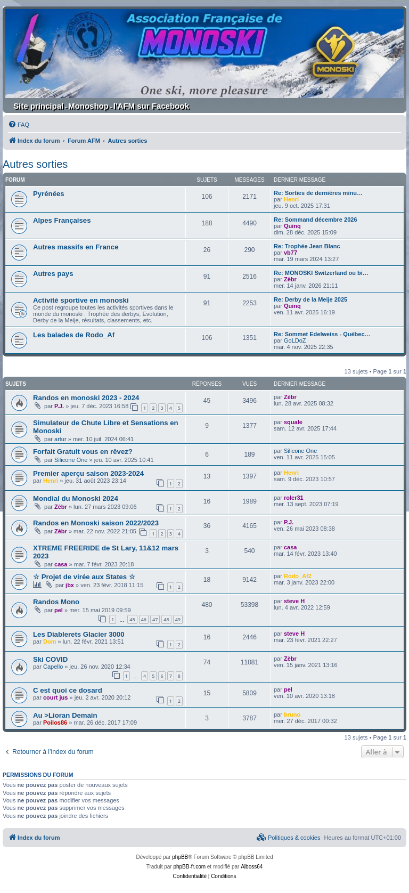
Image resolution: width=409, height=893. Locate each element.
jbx (70, 585)
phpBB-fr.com (189, 867)
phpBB (180, 857)
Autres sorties (35, 164)
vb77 (290, 252)
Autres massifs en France (76, 247)
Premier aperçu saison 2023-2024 (88, 473)
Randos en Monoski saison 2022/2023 (96, 523)
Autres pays (53, 274)
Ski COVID (50, 659)
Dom (49, 641)
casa (60, 564)
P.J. (59, 406)
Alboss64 (252, 867)
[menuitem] (18, 124)
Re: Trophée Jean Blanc (307, 246)
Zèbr (290, 279)
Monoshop (88, 105)
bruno (292, 714)
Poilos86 (55, 722)
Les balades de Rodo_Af (73, 335)
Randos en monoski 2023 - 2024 (86, 398)
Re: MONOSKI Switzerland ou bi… (321, 273)
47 (155, 619)
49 (178, 619)
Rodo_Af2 (298, 576)
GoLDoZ (295, 340)
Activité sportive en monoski (81, 300)
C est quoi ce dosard (67, 690)
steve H (294, 601)
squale (293, 422)
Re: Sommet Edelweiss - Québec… (322, 334)
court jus (55, 697)
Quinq (292, 226)
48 (166, 619)
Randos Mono (56, 602)
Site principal (38, 105)
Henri (291, 199)
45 (132, 619)
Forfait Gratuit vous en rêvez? (83, 452)
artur (60, 439)
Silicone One (70, 460)
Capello (53, 666)
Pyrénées (48, 194)
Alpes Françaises (62, 220)
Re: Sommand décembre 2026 (315, 219)
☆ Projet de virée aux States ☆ (84, 577)
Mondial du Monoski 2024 (75, 498)
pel (58, 610)
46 (143, 619)
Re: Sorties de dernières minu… (318, 193)
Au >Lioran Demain (65, 715)
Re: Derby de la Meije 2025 (310, 299)
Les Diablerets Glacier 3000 (79, 634)
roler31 (294, 497)
